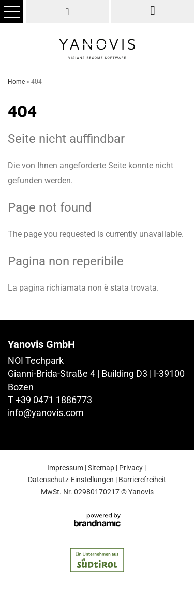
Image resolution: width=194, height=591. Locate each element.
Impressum (65, 468)
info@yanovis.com (46, 412)
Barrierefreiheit (142, 479)
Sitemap (101, 468)
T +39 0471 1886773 (50, 399)
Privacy (131, 468)
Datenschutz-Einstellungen (71, 479)
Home (17, 81)
